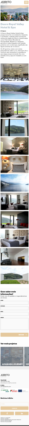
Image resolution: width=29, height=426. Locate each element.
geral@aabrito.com (6, 386)
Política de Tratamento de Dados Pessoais (11, 419)
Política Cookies (5, 418)
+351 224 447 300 (5, 381)
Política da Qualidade (6, 421)
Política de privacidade (6, 420)
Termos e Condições (5, 417)
